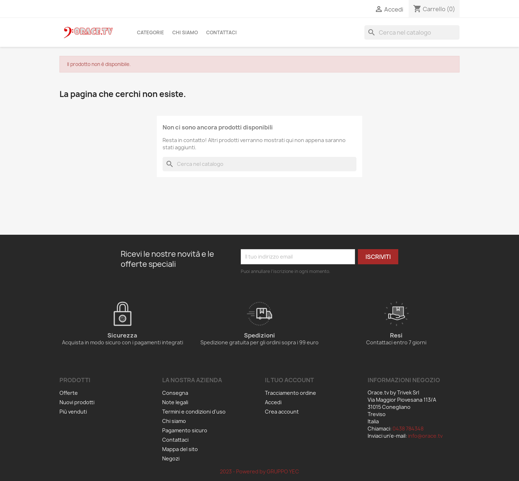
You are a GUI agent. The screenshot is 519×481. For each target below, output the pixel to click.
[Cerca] (412, 32)
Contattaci (221, 32)
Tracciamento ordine (290, 392)
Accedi (273, 402)
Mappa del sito (180, 449)
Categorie (150, 32)
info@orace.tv (425, 435)
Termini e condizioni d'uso (194, 411)
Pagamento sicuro (184, 430)
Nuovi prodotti (76, 402)
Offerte (68, 392)
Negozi (170, 458)
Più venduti (73, 411)
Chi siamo (185, 32)
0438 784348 (407, 428)
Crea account (282, 411)
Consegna (175, 392)
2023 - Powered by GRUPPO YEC (259, 471)
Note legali (175, 402)
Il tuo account (289, 380)
